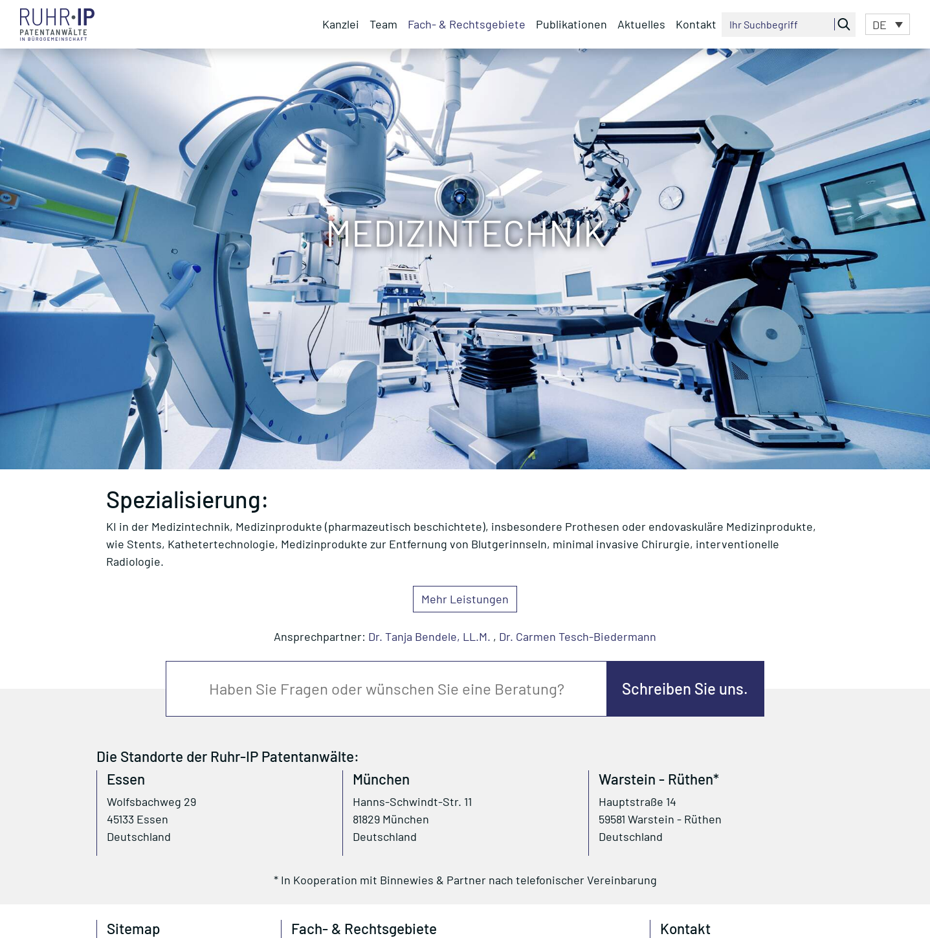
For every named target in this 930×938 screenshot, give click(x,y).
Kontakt (696, 24)
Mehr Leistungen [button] (465, 599)
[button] (887, 24)
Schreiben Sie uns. (685, 688)
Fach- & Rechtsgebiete (467, 24)
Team (383, 24)
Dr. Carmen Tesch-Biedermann (577, 636)
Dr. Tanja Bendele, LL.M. (429, 636)
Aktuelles (641, 24)
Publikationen (571, 24)
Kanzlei (340, 24)
